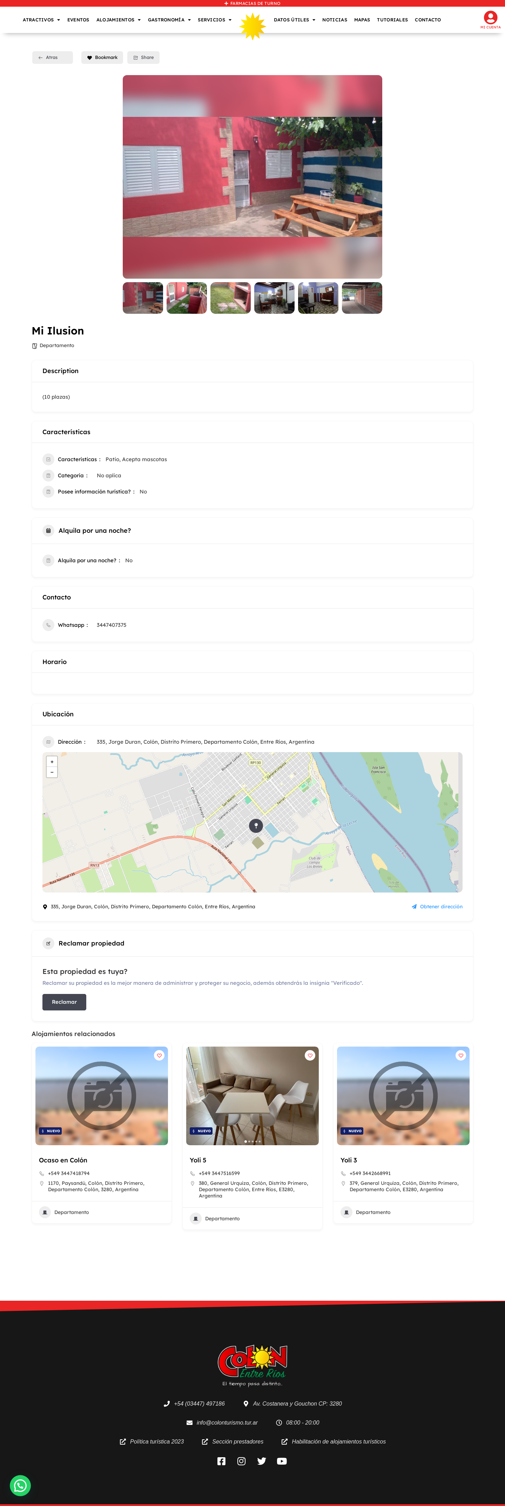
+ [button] (52, 761)
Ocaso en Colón (214, 1160)
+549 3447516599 (370, 1173)
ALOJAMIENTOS (118, 20)
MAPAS (362, 19)
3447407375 (112, 625)
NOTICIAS (334, 19)
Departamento (57, 345)
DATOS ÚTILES (295, 20)
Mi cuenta (490, 27)
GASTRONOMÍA (169, 20)
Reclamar (64, 1002)
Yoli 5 (349, 1160)
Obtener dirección (437, 906)
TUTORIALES (392, 19)
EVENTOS (78, 19)
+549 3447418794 (220, 1173)
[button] (91, 1141)
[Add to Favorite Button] (159, 1055)
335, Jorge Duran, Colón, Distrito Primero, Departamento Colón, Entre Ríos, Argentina (206, 741)
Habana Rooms (63, 1160)
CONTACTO (428, 19)
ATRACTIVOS (41, 20)
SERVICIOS (214, 20)
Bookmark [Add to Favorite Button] (102, 57)
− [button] (52, 772)
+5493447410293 (68, 1173)
